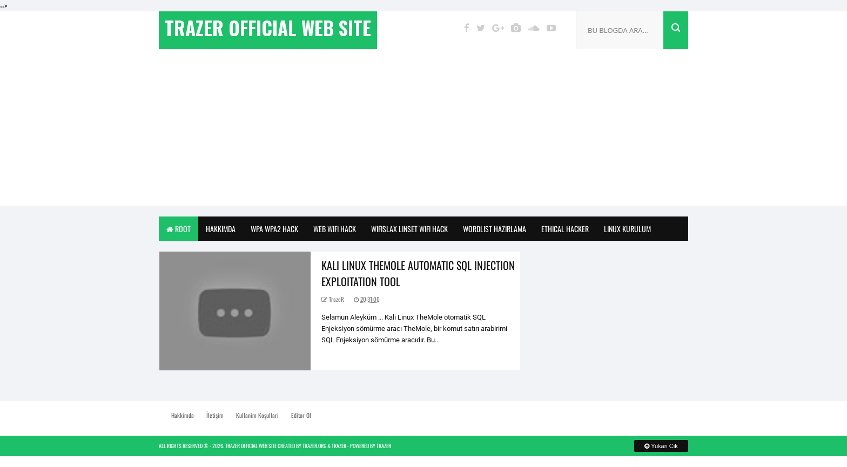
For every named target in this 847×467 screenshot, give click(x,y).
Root (178, 228)
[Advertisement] (423, 130)
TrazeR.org (314, 446)
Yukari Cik (660, 446)
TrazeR (339, 446)
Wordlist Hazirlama (494, 228)
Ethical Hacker (565, 228)
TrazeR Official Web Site (251, 446)
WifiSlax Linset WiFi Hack (409, 228)
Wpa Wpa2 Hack (274, 228)
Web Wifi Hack (334, 228)
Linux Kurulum (627, 228)
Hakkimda (221, 228)
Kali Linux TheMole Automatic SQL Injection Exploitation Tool (418, 273)
